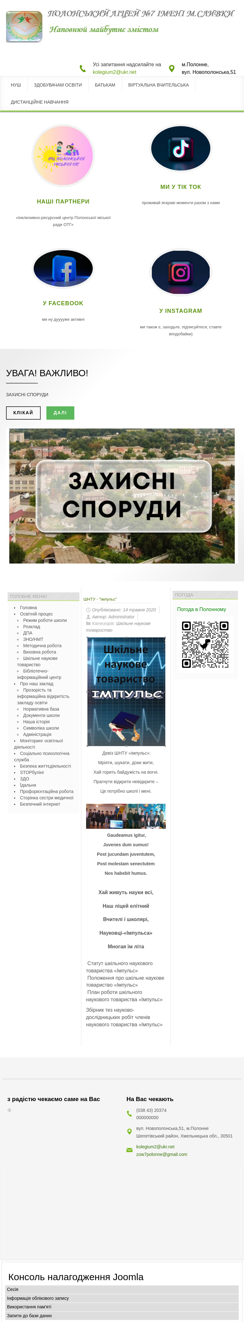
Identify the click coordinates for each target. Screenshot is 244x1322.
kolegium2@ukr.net (114, 72)
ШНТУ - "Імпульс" (100, 599)
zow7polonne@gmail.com (161, 1152)
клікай (23, 412)
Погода (186, 609)
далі (60, 412)
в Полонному (210, 609)
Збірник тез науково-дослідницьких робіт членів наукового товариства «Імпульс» (124, 1017)
